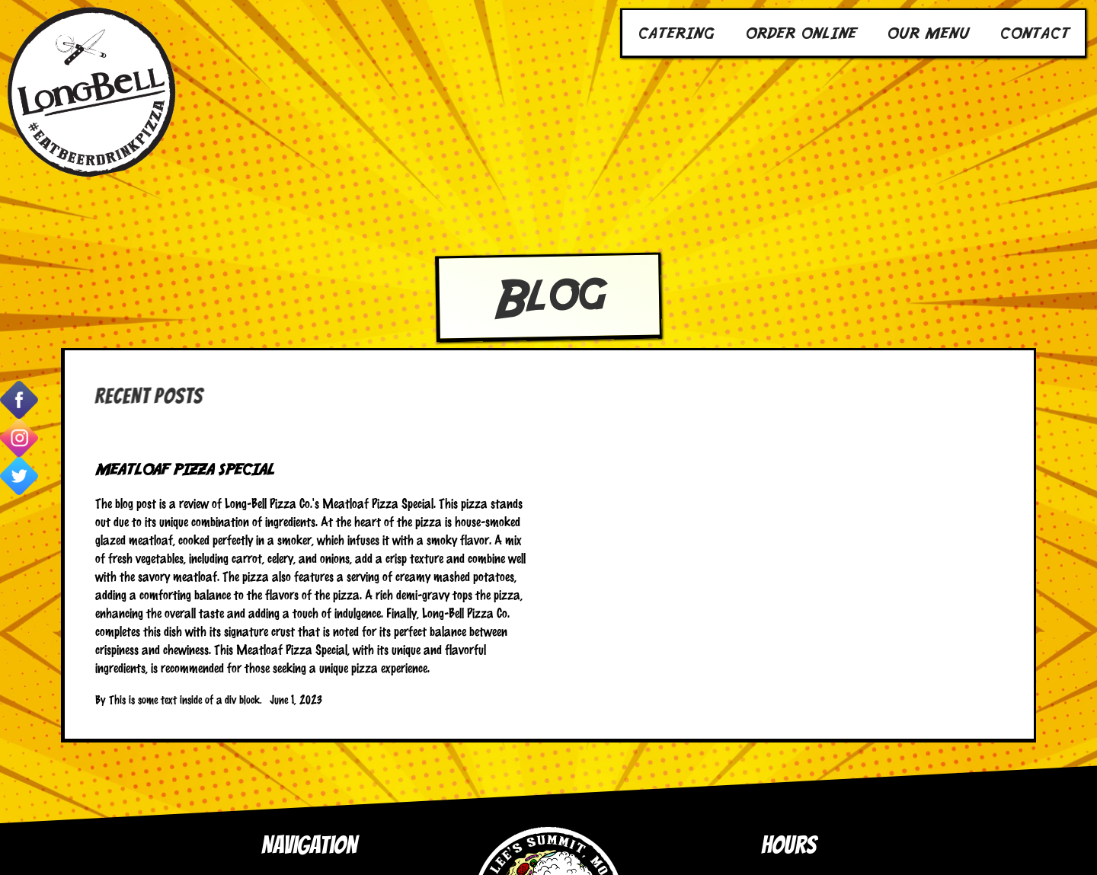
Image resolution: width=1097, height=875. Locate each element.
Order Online (800, 32)
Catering (676, 32)
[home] (91, 91)
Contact (1034, 32)
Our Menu (928, 32)
